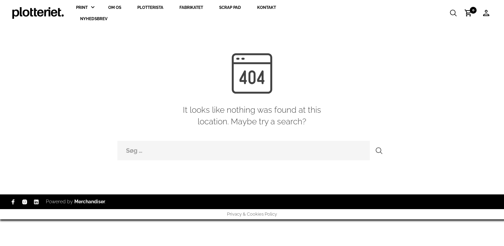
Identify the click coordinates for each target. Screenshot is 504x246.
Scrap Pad (230, 7)
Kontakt (266, 7)
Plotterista (150, 7)
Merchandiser (89, 201)
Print (82, 7)
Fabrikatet (191, 7)
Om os (114, 7)
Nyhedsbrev (94, 18)
